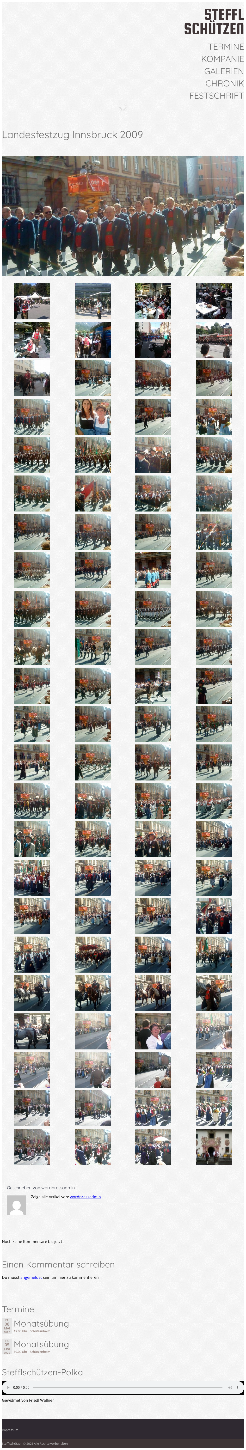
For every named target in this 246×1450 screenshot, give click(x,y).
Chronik (224, 83)
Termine (226, 46)
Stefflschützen (12, 1443)
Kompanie (222, 59)
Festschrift (216, 95)
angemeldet (31, 1277)
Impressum (10, 1430)
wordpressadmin (58, 1187)
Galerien (224, 71)
